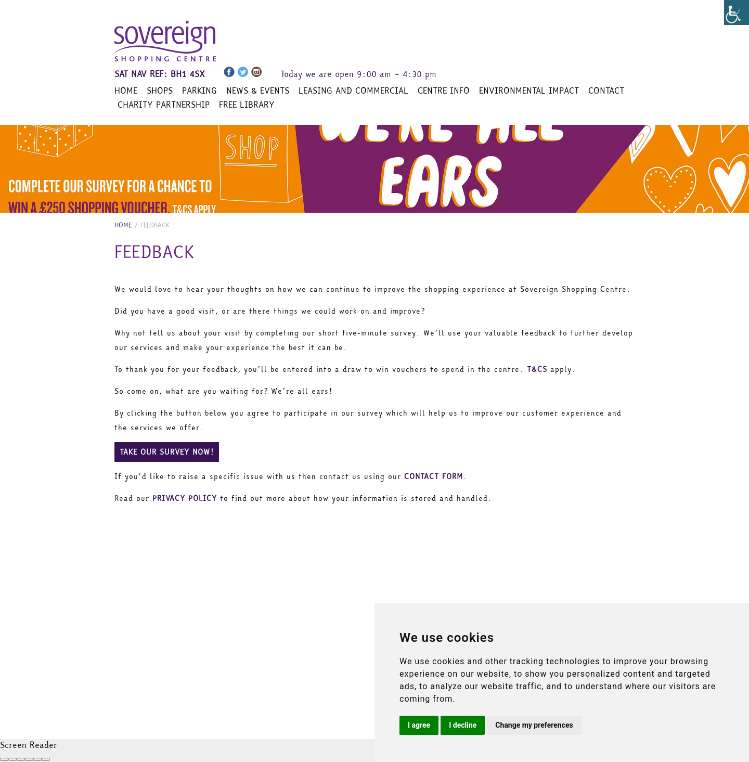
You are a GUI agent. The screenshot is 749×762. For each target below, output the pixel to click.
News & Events (257, 90)
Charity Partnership (164, 104)
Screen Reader (28, 745)
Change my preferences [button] (534, 725)
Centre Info (444, 90)
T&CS (537, 369)
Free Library (247, 104)
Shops (160, 90)
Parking (199, 90)
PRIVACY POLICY (184, 498)
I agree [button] (419, 725)
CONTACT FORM (433, 476)
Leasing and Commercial (353, 90)
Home (125, 90)
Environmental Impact (529, 90)
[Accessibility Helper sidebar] (736, 12)
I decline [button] (462, 725)
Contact (606, 90)
